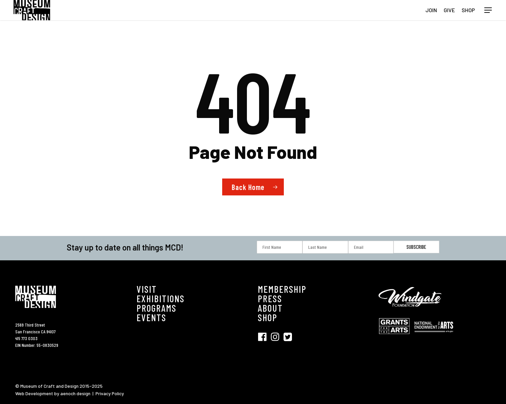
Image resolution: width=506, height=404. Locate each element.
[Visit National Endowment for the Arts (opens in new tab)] (434, 335)
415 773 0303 (26, 338)
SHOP (267, 317)
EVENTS (151, 317)
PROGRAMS (156, 308)
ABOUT (270, 308)
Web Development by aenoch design (52, 393)
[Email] (371, 247)
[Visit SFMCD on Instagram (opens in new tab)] (277, 337)
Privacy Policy (110, 393)
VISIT (146, 289)
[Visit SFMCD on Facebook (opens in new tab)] (264, 337)
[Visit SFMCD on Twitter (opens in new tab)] (287, 337)
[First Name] (279, 247)
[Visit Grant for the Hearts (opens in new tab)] (396, 337)
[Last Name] (325, 247)
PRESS (270, 298)
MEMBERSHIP (282, 289)
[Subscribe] (416, 247)
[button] (488, 10)
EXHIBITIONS (160, 298)
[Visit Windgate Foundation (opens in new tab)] (411, 311)
